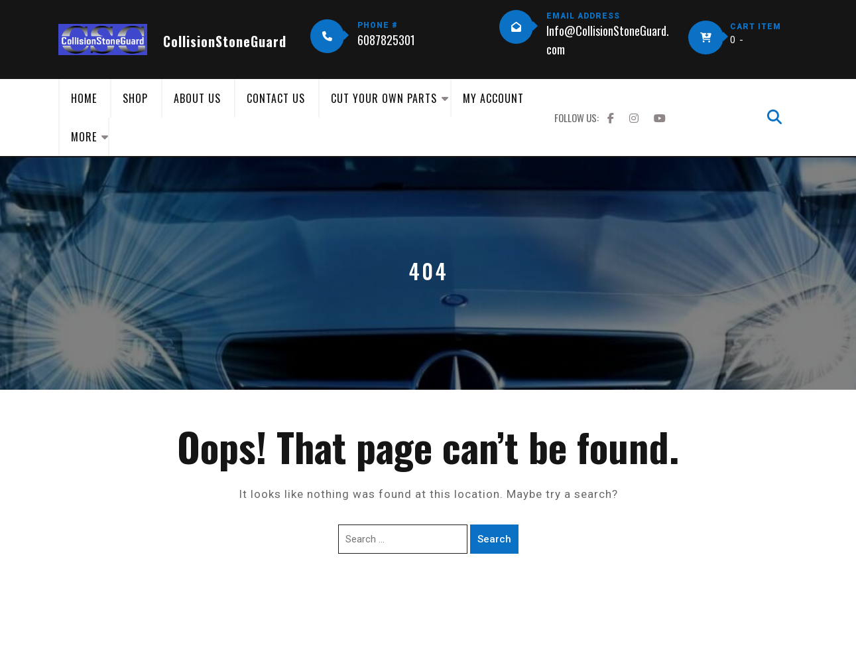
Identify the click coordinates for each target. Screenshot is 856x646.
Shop (135, 98)
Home (84, 98)
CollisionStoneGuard (224, 41)
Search (494, 539)
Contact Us (276, 98)
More (84, 137)
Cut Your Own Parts (384, 98)
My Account (493, 98)
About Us (197, 98)
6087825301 (386, 39)
